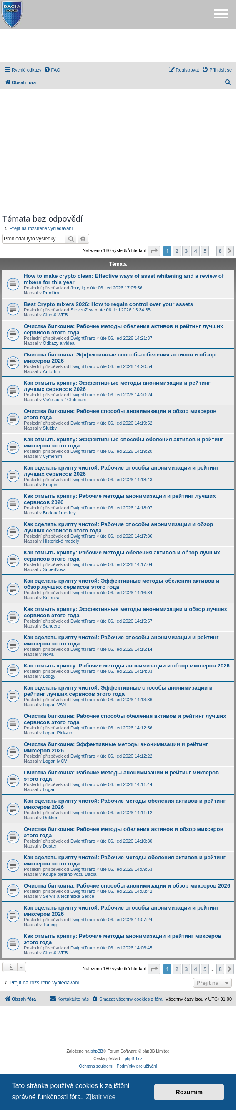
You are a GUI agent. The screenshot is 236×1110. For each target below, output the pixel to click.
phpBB (96, 1051)
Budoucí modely (59, 512)
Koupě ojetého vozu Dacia (69, 874)
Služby (50, 427)
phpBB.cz (134, 1058)
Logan (49, 789)
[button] (154, 251)
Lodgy (49, 676)
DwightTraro (82, 338)
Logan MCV (55, 761)
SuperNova (54, 569)
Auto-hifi (51, 371)
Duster (49, 845)
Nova (48, 654)
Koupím (51, 484)
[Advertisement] (118, 45)
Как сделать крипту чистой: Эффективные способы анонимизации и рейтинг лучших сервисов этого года (118, 691)
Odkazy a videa (59, 343)
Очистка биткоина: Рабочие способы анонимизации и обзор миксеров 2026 (127, 886)
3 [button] (186, 251)
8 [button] (220, 251)
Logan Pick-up (57, 732)
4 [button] (195, 251)
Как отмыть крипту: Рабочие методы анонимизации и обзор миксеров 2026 (127, 666)
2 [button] (176, 251)
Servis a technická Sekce (68, 896)
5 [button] (204, 251)
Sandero (51, 625)
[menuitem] (52, 70)
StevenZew (81, 309)
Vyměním (52, 456)
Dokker (50, 817)
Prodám (51, 292)
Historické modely (61, 541)
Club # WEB (55, 314)
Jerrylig (77, 287)
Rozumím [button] (189, 1092)
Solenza (51, 597)
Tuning (50, 924)
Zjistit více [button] (100, 1096)
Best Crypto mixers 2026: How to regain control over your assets (108, 304)
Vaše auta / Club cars (64, 399)
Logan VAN (54, 704)
